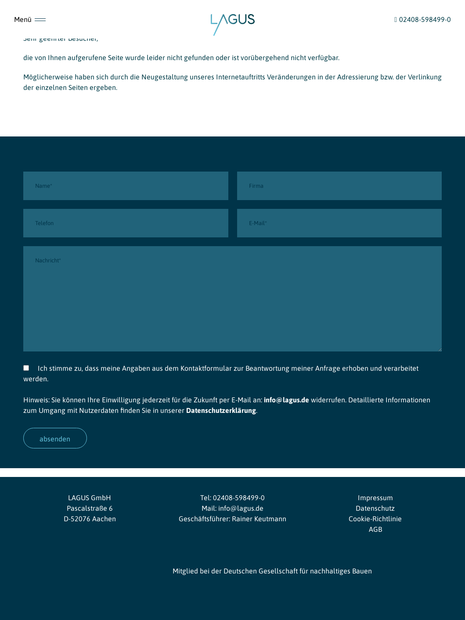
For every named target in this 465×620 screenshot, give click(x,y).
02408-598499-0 (239, 498)
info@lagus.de (286, 400)
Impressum (375, 498)
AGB (375, 529)
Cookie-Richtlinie (375, 519)
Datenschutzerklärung (221, 410)
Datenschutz (375, 508)
